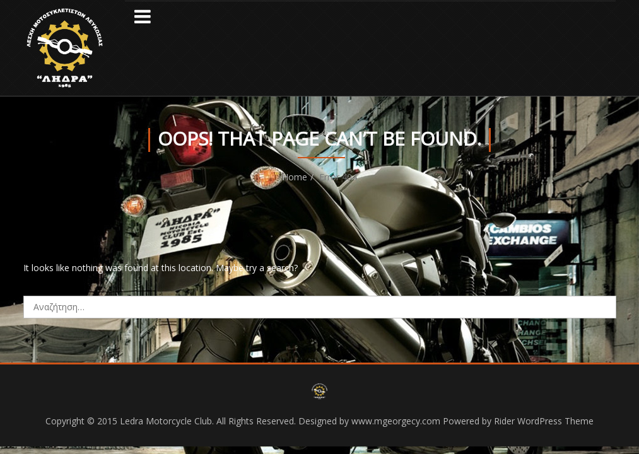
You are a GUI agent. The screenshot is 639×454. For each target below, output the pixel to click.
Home (294, 177)
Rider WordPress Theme (544, 421)
